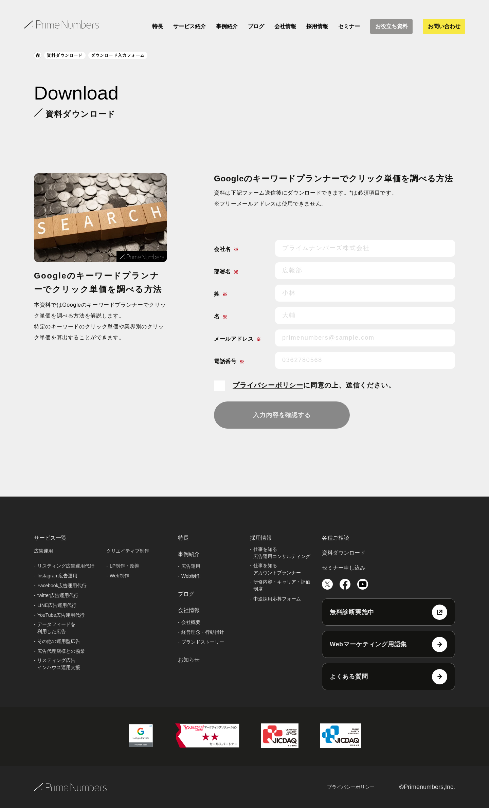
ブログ (256, 26)
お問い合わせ (444, 26)
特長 (157, 26)
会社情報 (285, 26)
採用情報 (317, 26)
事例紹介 (227, 26)
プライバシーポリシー (268, 385)
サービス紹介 (189, 26)
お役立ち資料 (391, 26)
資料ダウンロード (65, 55)
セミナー (349, 26)
